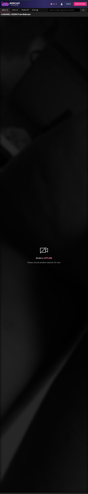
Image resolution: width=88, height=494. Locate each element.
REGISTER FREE (80, 4)
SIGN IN (68, 4)
